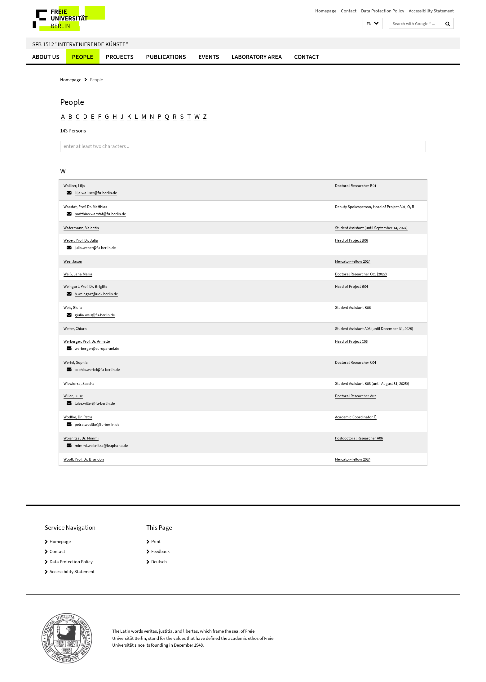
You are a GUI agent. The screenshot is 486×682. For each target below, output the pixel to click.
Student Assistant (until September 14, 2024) (371, 227)
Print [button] (156, 541)
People (82, 56)
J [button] (122, 116)
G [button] (107, 116)
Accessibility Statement (431, 11)
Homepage (325, 11)
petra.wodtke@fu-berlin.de (97, 424)
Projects (120, 56)
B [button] (70, 116)
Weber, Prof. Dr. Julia (81, 240)
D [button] (85, 116)
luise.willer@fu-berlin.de (95, 403)
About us (46, 56)
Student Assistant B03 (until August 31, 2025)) (372, 383)
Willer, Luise (73, 396)
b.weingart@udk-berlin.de (96, 293)
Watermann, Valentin (81, 227)
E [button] (93, 116)
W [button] (197, 116)
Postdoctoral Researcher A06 (359, 438)
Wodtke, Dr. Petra (78, 417)
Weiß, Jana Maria (78, 274)
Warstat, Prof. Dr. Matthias (85, 206)
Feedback (160, 551)
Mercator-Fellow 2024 (352, 261)
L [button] (136, 116)
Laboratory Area (257, 56)
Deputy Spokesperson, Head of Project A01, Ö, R (374, 206)
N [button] (152, 116)
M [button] (143, 116)
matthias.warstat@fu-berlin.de (100, 213)
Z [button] (205, 116)
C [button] (78, 116)
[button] (372, 23)
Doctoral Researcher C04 (355, 362)
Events (208, 56)
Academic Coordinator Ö (356, 417)
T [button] (189, 116)
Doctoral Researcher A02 (355, 396)
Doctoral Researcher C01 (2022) (361, 274)
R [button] (175, 116)
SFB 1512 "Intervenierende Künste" (80, 44)
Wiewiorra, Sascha (79, 383)
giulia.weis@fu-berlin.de (95, 315)
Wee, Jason (73, 261)
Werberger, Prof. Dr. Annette (87, 341)
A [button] (63, 116)
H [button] (115, 116)
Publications (166, 56)
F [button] (99, 116)
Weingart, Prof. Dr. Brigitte (85, 286)
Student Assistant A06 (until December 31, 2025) (374, 328)
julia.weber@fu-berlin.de (95, 247)
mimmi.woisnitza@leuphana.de (101, 445)
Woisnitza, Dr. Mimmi (81, 438)
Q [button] (167, 116)
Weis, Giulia (73, 307)
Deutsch (159, 561)
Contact (348, 11)
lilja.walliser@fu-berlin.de (96, 192)
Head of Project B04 (351, 286)
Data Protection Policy (382, 11)
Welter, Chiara (75, 328)
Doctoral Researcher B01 (355, 185)
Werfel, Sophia (76, 362)
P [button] (159, 116)
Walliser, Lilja (74, 185)
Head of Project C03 (351, 341)
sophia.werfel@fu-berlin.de (97, 369)
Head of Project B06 (351, 240)
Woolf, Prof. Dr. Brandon (84, 459)
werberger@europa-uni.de (97, 348)
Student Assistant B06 (353, 307)
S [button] (182, 116)
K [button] (129, 116)
